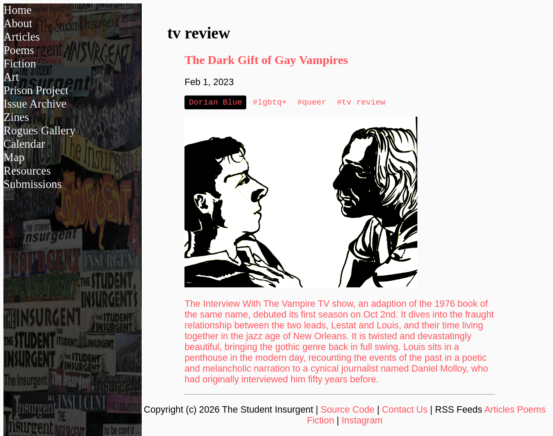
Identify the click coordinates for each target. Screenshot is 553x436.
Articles (21, 36)
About (17, 23)
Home (17, 9)
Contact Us (405, 410)
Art (11, 76)
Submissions (32, 184)
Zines (16, 117)
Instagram (362, 421)
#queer (311, 102)
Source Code (348, 410)
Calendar (24, 143)
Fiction (19, 63)
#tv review (361, 102)
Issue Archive (35, 103)
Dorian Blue (215, 102)
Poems (18, 50)
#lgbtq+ (269, 102)
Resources (27, 170)
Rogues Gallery (39, 130)
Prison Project (35, 90)
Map (14, 157)
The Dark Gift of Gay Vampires (266, 60)
